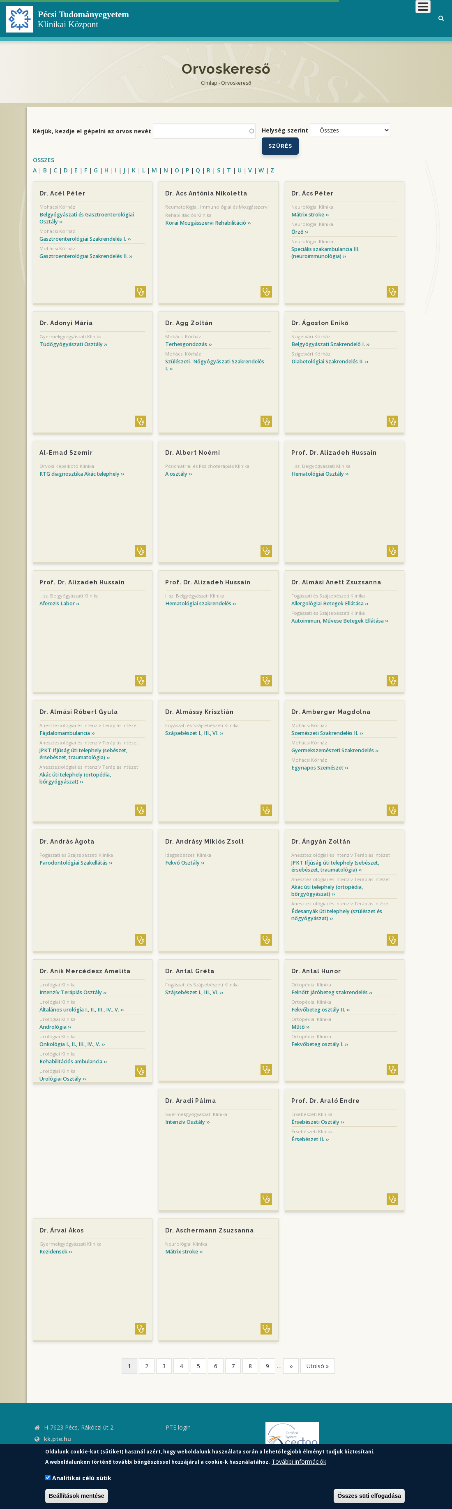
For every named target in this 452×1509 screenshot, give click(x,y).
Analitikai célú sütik (81, 1478)
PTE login (178, 1427)
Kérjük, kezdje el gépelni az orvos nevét (92, 131)
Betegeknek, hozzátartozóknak (306, 18)
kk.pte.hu (57, 1439)
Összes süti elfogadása (369, 1496)
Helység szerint (285, 130)
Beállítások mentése (76, 1496)
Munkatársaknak (397, 18)
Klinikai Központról (211, 18)
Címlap (209, 82)
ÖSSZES (43, 160)
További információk (299, 1461)
